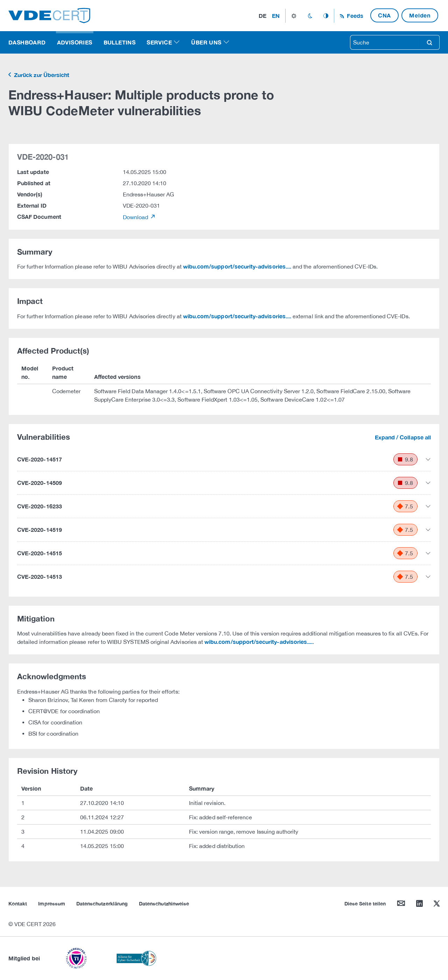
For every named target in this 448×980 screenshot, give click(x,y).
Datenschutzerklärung (102, 903)
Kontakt (17, 903)
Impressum (51, 903)
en (276, 15)
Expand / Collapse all (403, 437)
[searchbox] (385, 42)
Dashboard (27, 42)
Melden (419, 15)
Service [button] (159, 42)
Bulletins (120, 42)
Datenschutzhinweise (164, 903)
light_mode (293, 16)
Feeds (354, 15)
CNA (384, 15)
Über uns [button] (206, 42)
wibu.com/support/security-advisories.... (237, 266)
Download (136, 217)
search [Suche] (429, 42)
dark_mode (310, 16)
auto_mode (325, 16)
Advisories (74, 42)
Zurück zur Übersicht (41, 74)
